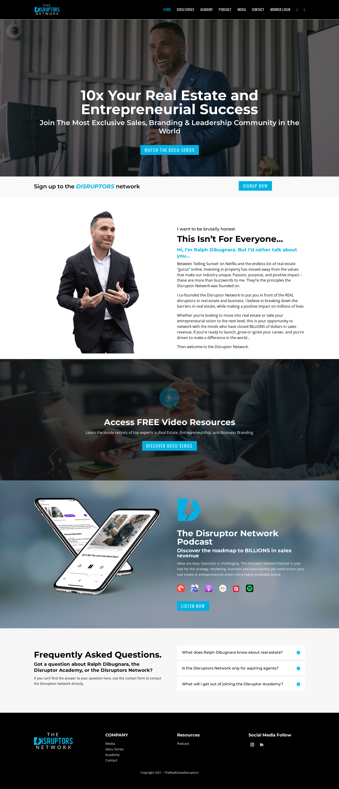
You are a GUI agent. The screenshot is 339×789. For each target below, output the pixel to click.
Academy (206, 10)
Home (167, 10)
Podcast (225, 10)
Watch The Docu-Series (169, 150)
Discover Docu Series (169, 446)
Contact (258, 10)
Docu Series (185, 10)
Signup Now (255, 186)
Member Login (280, 10)
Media (242, 10)
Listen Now (193, 606)
